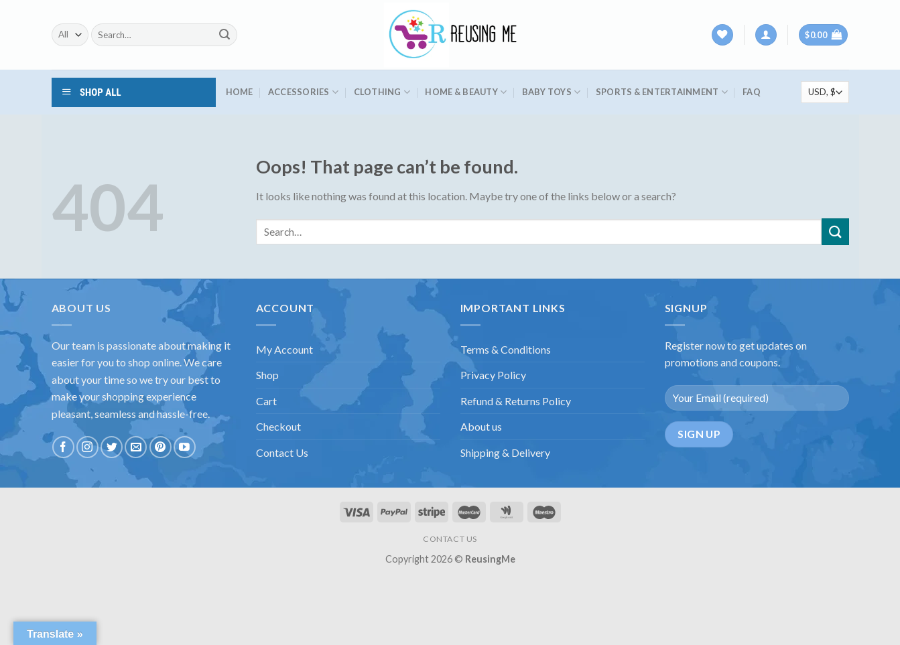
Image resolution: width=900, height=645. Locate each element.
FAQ (752, 91)
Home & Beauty (466, 92)
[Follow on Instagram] (87, 447)
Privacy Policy (493, 374)
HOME (239, 91)
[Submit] (224, 34)
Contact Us (282, 452)
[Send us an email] (136, 447)
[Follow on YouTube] (185, 447)
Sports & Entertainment (662, 92)
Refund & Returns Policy (515, 401)
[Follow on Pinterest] (160, 447)
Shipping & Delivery (505, 452)
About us (481, 426)
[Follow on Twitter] (112, 447)
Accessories (303, 92)
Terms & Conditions (505, 349)
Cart (266, 401)
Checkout (278, 426)
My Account (284, 349)
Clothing (382, 92)
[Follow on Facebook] (63, 447)
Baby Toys (551, 92)
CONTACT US (450, 539)
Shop (267, 374)
